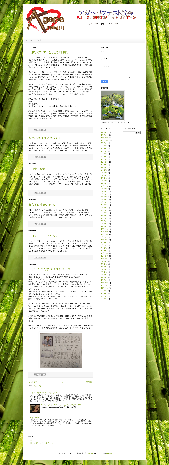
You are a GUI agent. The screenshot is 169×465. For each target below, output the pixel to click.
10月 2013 (104, 259)
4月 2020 (104, 218)
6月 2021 (104, 191)
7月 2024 (104, 167)
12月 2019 (104, 229)
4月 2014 (104, 248)
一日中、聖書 (37, 169)
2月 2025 (104, 157)
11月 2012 (104, 285)
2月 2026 (104, 132)
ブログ (38, 40)
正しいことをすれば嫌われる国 (49, 269)
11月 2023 (104, 186)
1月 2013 (104, 280)
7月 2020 (104, 210)
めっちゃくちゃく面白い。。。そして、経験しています (61, 405)
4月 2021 (104, 197)
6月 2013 (104, 267)
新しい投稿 (33, 382)
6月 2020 (104, 213)
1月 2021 (104, 205)
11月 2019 (104, 232)
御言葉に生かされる (41, 204)
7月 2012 (104, 296)
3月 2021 (104, 200)
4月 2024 (104, 175)
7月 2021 (104, 189)
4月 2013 (104, 272)
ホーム (29, 40)
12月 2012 (104, 283)
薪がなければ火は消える (44, 138)
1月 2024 (104, 183)
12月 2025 (104, 138)
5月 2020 (104, 216)
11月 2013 (104, 256)
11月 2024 (104, 162)
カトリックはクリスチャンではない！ (43, 393)
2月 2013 (104, 277)
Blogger (109, 453)
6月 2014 (104, 245)
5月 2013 (104, 269)
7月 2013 (104, 264)
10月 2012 (104, 288)
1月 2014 (104, 251)
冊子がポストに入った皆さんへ (41, 443)
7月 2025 (104, 148)
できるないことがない (43, 235)
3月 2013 (104, 275)
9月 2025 (104, 143)
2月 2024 (104, 181)
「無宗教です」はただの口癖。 (49, 52)
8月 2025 (104, 146)
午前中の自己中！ (36, 418)
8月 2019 (104, 237)
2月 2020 (104, 224)
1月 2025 (104, 159)
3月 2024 (104, 178)
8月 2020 (104, 208)
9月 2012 (104, 291)
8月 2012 (104, 293)
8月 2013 (104, 261)
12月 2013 (104, 253)
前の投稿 (89, 382)
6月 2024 (104, 170)
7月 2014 (104, 242)
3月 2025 (104, 154)
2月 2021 (104, 202)
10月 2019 (104, 234)
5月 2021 (104, 194)
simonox (90, 453)
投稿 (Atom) (36, 386)
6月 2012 (104, 299)
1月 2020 (104, 226)
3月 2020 (104, 221)
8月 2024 (104, 165)
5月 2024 (104, 173)
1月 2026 (104, 135)
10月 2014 (104, 240)
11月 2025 (104, 140)
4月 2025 (104, 151)
